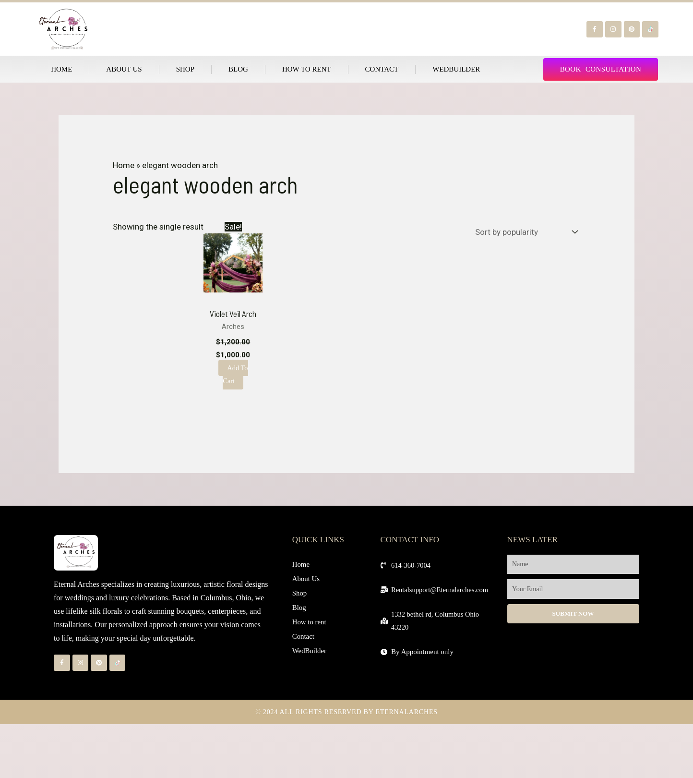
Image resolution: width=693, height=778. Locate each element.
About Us (124, 69)
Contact (382, 69)
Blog (238, 69)
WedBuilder (456, 69)
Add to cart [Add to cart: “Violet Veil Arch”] (235, 374)
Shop (185, 69)
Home (61, 69)
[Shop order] (524, 231)
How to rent (306, 69)
